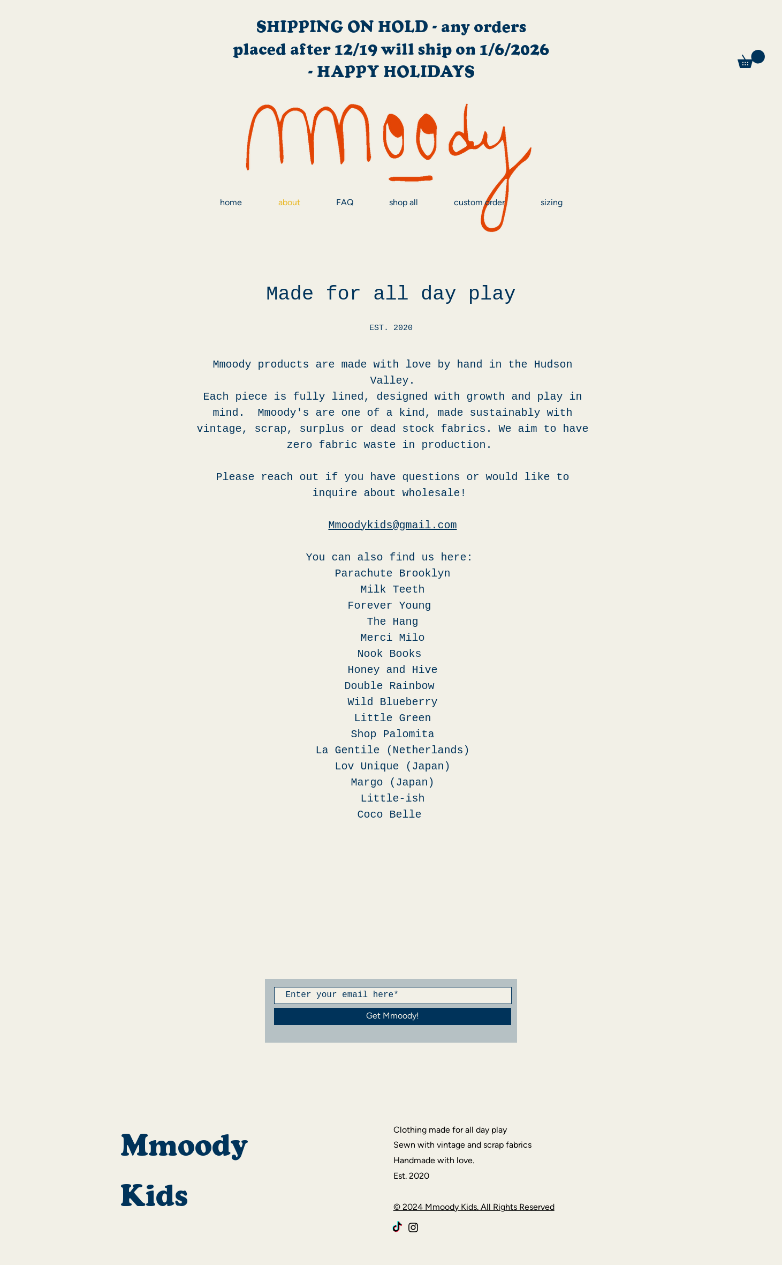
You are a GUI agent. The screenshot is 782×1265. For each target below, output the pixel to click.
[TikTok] (397, 1227)
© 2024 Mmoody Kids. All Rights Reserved (474, 1207)
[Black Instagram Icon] (413, 1227)
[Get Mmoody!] (392, 1016)
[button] (751, 59)
